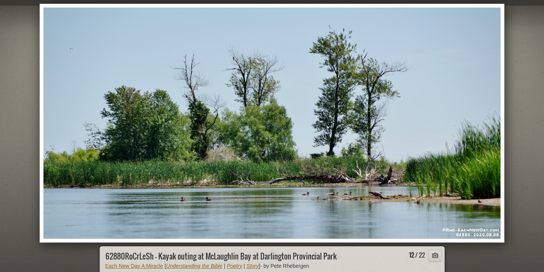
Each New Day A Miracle (134, 266)
